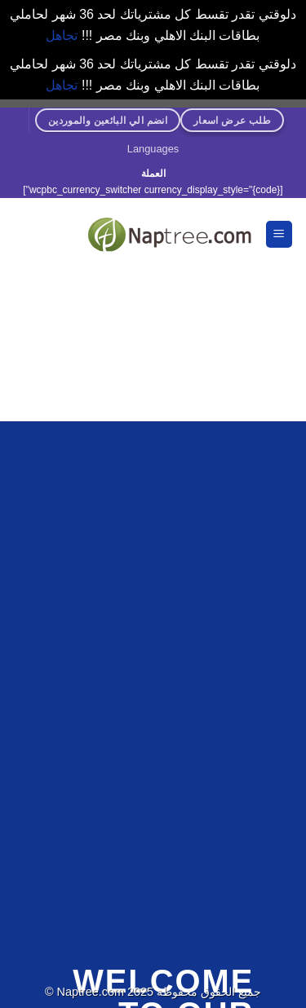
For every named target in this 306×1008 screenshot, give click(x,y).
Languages (153, 149)
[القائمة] (279, 234)
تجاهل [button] (62, 35)
